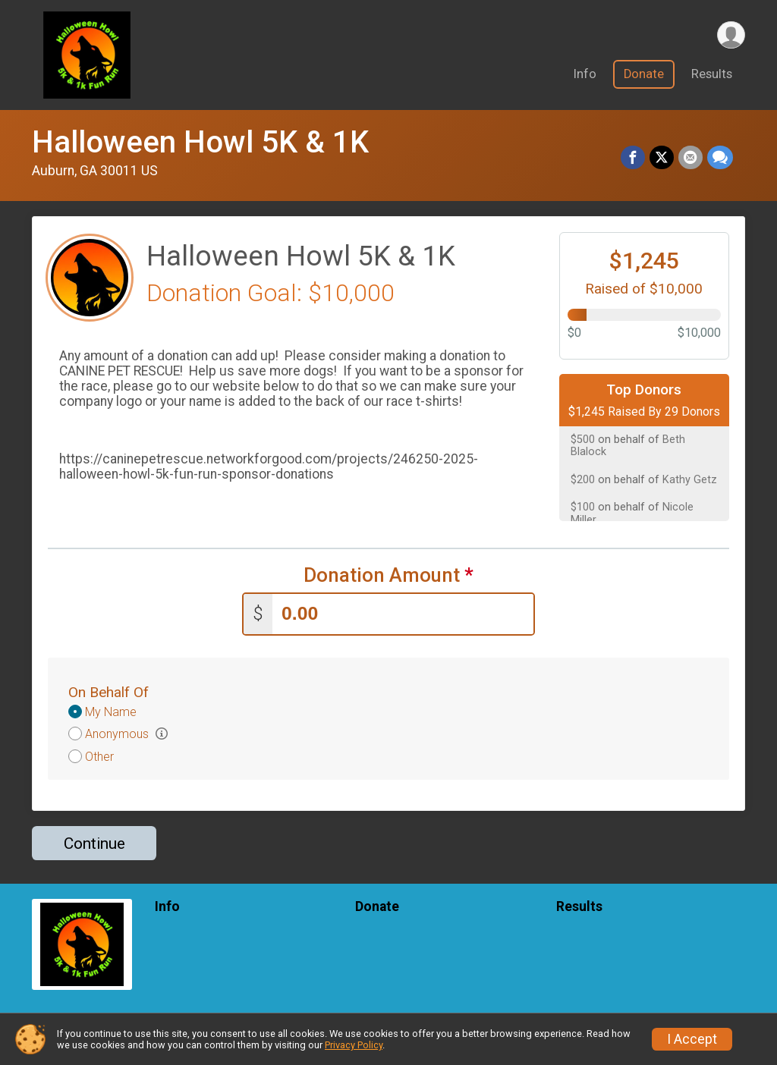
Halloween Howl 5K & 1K (200, 142)
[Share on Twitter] (662, 158)
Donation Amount (388, 575)
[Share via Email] (690, 158)
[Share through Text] (720, 158)
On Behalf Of (108, 692)
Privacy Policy (353, 1045)
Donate (644, 75)
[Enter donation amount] (402, 614)
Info (585, 75)
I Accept (692, 1039)
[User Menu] (731, 35)
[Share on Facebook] (633, 158)
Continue (94, 843)
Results (711, 75)
